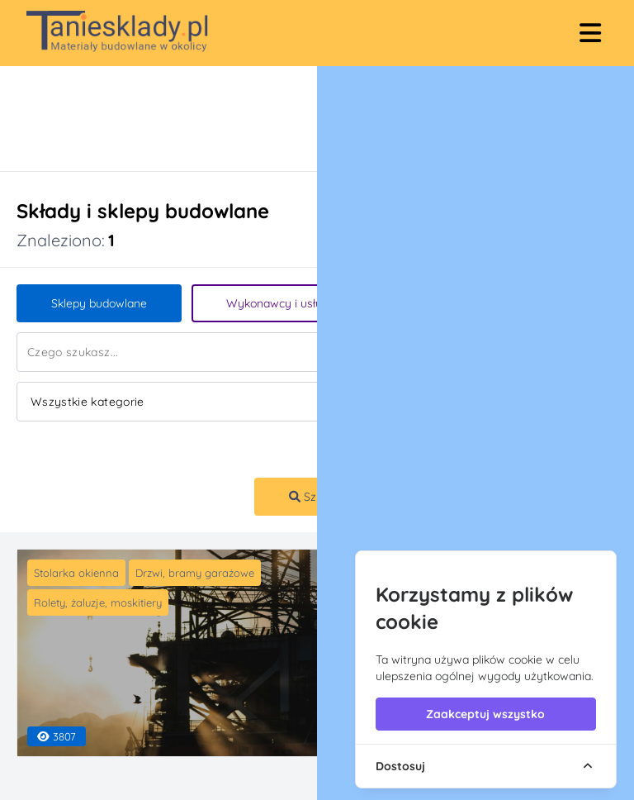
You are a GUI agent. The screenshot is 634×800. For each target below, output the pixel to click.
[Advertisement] (300, 118)
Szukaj (313, 496)
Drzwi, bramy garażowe (194, 572)
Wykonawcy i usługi (279, 303)
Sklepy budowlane (99, 303)
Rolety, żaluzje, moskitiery (98, 602)
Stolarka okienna (76, 572)
